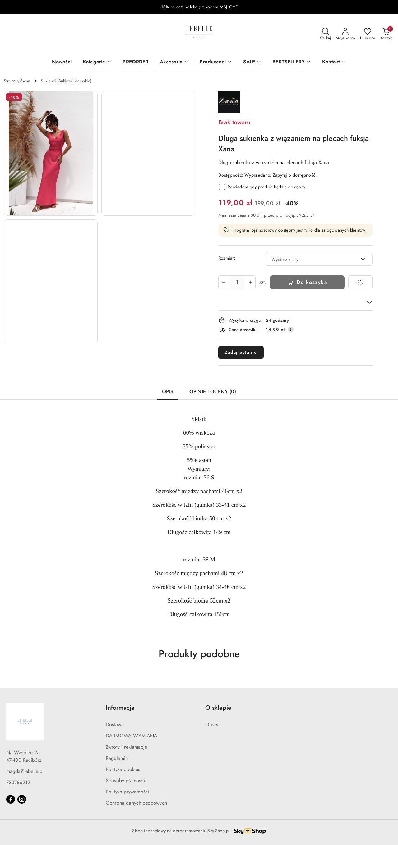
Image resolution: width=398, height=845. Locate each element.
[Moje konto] (345, 34)
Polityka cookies (123, 769)
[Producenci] (215, 62)
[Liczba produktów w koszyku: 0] (386, 34)
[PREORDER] (135, 62)
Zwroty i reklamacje (126, 747)
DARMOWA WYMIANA (131, 735)
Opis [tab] (167, 391)
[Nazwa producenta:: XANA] (229, 101)
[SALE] (252, 62)
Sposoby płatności (125, 780)
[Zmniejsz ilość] (223, 282)
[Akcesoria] (174, 62)
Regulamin (117, 758)
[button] (334, 62)
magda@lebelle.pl (25, 771)
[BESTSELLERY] (291, 62)
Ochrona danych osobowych (136, 803)
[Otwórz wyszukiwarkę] (325, 34)
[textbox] (310, 259)
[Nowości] (61, 62)
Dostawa (115, 724)
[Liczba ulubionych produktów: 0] (368, 34)
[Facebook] (10, 799)
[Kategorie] (97, 62)
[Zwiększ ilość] (250, 282)
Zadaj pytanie (241, 352)
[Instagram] (21, 799)
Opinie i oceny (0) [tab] (212, 391)
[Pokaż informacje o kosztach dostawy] (290, 329)
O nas (211, 724)
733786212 (18, 782)
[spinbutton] (237, 282)
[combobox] (319, 259)
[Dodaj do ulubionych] (360, 282)
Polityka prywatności (127, 791)
